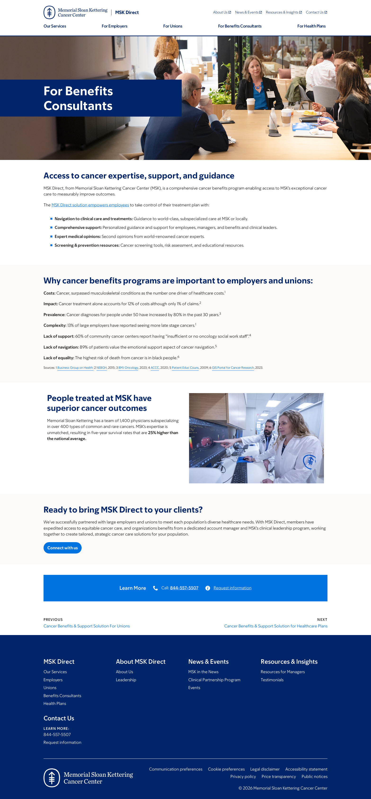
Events (194, 687)
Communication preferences (175, 769)
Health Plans (55, 703)
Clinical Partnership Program (214, 679)
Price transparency (279, 776)
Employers (53, 679)
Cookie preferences (226, 769)
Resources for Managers (283, 671)
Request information (233, 588)
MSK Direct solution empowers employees (90, 205)
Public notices (314, 776)
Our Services (55, 671)
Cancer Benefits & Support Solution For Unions (87, 626)
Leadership (126, 679)
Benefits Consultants (62, 695)
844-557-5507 (184, 588)
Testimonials (272, 679)
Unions (50, 687)
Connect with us (62, 547)
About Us (124, 671)
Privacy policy (243, 776)
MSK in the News (203, 671)
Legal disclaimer (265, 769)
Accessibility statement (306, 769)
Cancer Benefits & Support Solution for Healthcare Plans (275, 626)
